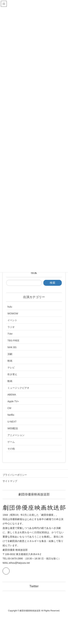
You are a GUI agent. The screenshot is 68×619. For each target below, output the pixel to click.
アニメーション (15, 435)
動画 (9, 381)
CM (9, 408)
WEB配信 (12, 428)
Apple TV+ (13, 401)
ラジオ (11, 327)
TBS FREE (13, 340)
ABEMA (11, 394)
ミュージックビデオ (18, 387)
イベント (12, 320)
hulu (9, 306)
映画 (9, 360)
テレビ (11, 367)
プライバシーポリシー (15, 474)
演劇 (9, 354)
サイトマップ (10, 481)
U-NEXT (11, 421)
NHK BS (11, 347)
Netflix (10, 414)
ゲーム (11, 442)
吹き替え (12, 374)
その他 (11, 448)
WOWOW (12, 313)
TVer (10, 333)
